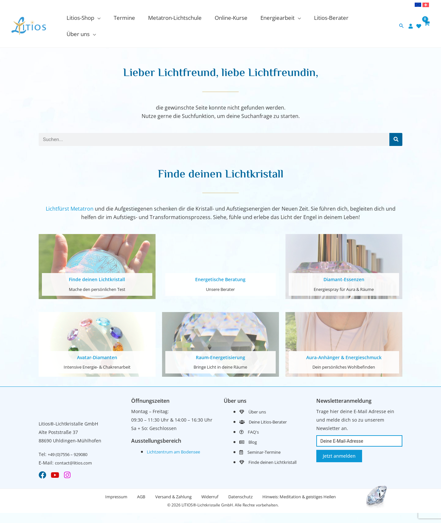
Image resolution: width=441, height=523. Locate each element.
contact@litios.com (75, 448)
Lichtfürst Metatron (70, 194)
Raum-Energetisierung (220, 342)
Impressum (108, 483)
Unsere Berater (220, 274)
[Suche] (395, 124)
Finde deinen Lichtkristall (97, 264)
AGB (136, 483)
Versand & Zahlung (172, 483)
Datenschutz (245, 483)
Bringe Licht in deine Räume (220, 352)
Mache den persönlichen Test (97, 274)
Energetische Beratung (220, 264)
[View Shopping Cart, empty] (426, 19)
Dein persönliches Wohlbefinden (343, 352)
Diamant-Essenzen (344, 264)
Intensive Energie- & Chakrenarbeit (97, 352)
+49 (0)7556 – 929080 (70, 439)
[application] (105, 18)
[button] (91, 19)
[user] (411, 18)
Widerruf (211, 483)
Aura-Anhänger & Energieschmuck (343, 342)
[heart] (419, 18)
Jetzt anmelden (339, 441)
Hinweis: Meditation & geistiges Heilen (307, 483)
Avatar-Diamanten (97, 342)
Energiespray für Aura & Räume (343, 274)
